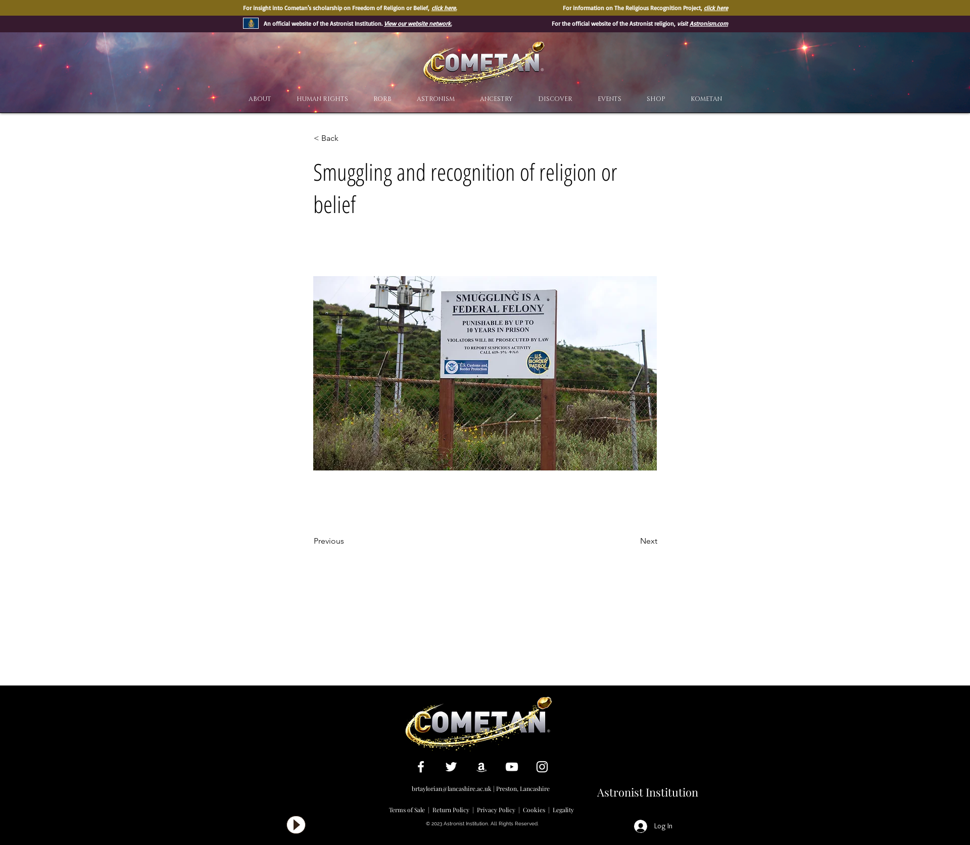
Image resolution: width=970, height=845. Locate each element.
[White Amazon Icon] (481, 766)
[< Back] (347, 138)
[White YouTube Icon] (511, 766)
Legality (563, 810)
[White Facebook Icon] (420, 766)
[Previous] (347, 541)
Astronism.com (709, 23)
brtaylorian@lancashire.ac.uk (452, 788)
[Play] (296, 824)
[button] (555, 99)
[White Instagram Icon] (542, 766)
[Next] (632, 541)
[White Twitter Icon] (451, 766)
